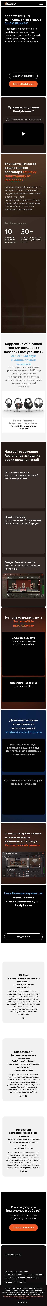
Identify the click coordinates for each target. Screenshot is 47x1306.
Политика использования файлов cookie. (16, 1296)
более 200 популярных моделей (23, 427)
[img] (41, 3)
